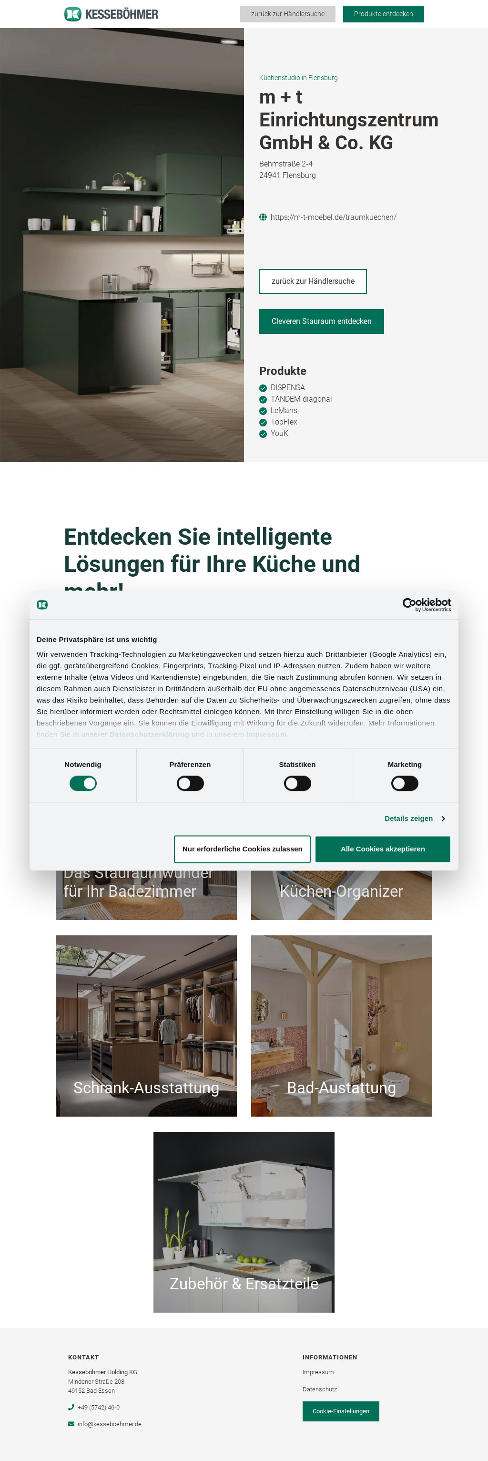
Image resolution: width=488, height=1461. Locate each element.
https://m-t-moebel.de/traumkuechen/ (327, 217)
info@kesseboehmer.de (104, 1424)
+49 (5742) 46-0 (93, 1407)
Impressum (266, 734)
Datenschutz (320, 1389)
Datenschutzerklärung (150, 734)
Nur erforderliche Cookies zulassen (243, 849)
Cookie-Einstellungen (341, 1411)
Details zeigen (409, 819)
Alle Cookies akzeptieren (383, 849)
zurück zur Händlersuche (288, 14)
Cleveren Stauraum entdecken (322, 321)
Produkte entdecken (383, 14)
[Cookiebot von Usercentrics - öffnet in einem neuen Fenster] (409, 605)
